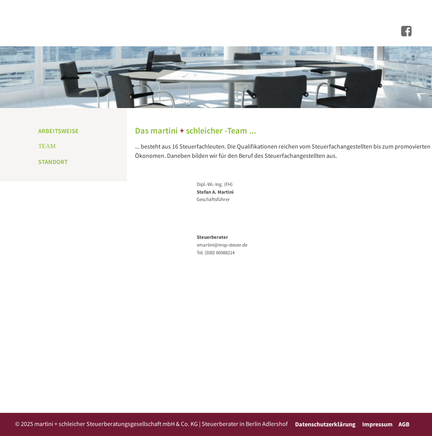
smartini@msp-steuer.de (222, 245)
